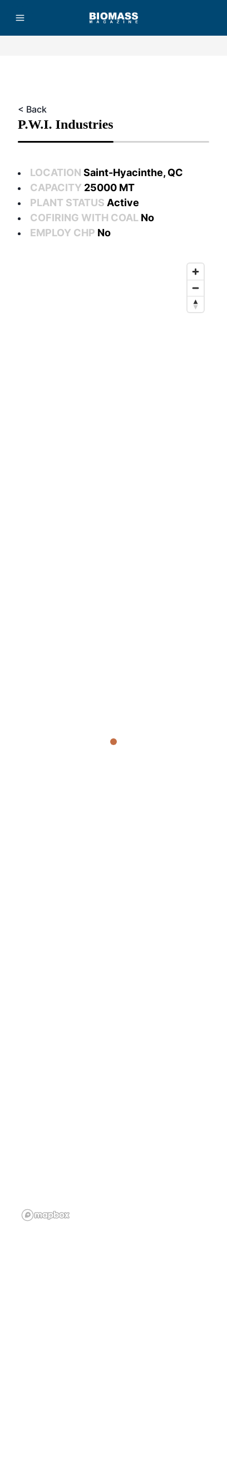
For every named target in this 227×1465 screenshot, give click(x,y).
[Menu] (20, 18)
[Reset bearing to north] (195, 304)
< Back (32, 109)
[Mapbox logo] (45, 1215)
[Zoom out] (195, 288)
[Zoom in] (195, 272)
